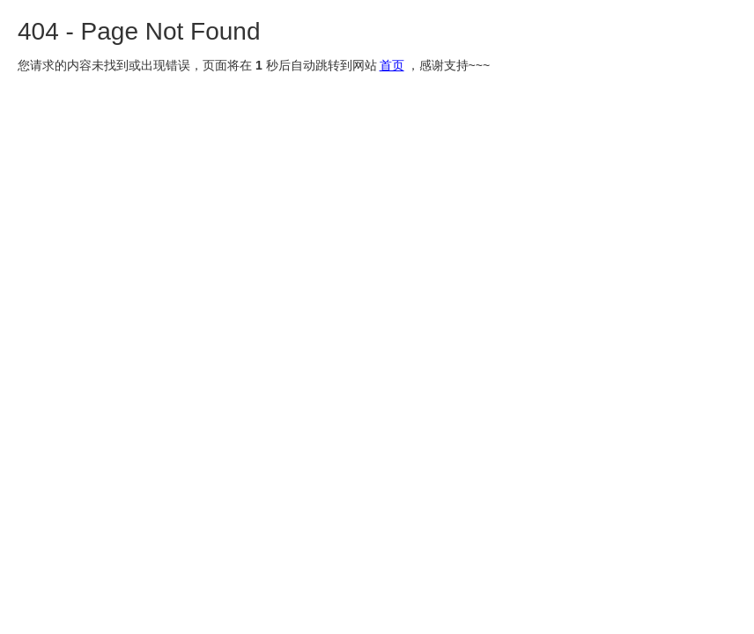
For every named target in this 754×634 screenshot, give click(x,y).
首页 (392, 65)
